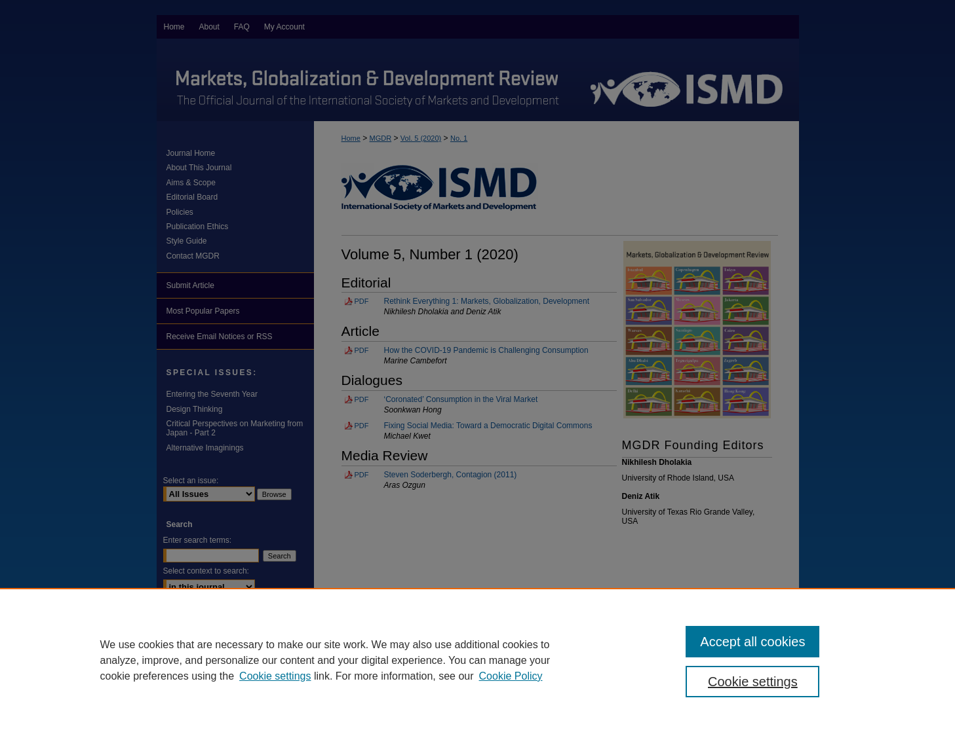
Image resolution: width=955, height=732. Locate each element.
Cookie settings (275, 676)
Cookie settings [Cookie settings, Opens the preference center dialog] (753, 681)
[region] (477, 660)
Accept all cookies (752, 641)
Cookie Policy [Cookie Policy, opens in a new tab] (511, 676)
